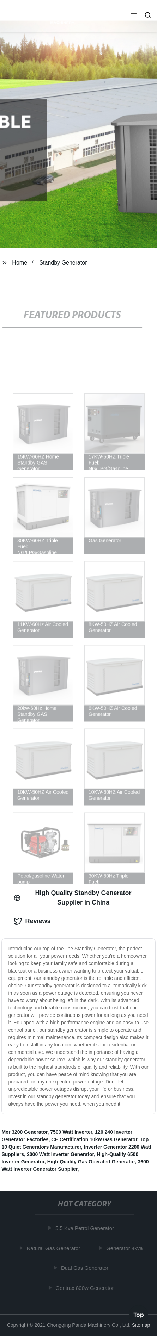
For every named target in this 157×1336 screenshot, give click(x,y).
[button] (133, 16)
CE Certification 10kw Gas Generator (94, 1139)
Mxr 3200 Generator (24, 1132)
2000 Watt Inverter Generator (60, 1154)
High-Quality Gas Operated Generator (91, 1161)
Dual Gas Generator (85, 1268)
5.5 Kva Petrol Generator (85, 1228)
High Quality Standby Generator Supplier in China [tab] (72, 897)
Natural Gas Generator (54, 1248)
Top (138, 1314)
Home (19, 263)
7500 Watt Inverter (71, 1132)
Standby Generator (63, 263)
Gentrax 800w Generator (85, 1288)
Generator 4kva (125, 1248)
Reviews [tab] (32, 921)
